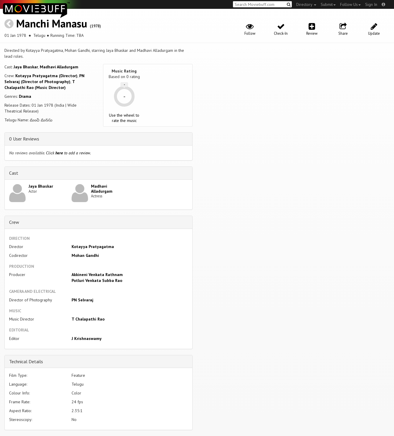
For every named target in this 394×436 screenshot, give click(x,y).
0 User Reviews (24, 139)
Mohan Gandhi (85, 255)
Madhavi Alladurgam (59, 67)
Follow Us (350, 4)
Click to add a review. (68, 153)
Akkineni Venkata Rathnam (97, 274)
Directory (306, 4)
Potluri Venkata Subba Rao (97, 280)
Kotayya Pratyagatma (93, 246)
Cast (13, 173)
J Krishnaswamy (87, 338)
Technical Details (26, 361)
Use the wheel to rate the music (124, 118)
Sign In (371, 4)
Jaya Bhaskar (26, 67)
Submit (328, 4)
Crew (14, 222)
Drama (25, 96)
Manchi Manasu (51, 23)
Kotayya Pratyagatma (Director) (46, 75)
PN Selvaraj (82, 300)
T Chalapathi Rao (88, 319)
